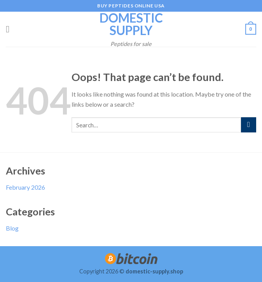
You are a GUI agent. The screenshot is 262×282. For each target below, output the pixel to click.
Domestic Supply (131, 24)
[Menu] (10, 29)
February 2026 (25, 187)
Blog (12, 228)
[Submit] (248, 124)
